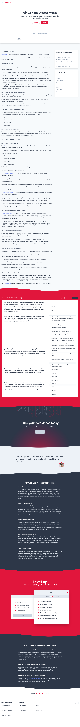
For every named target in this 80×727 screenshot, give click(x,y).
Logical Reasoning (6, 719)
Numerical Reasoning (6, 711)
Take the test (40, 438)
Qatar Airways (59, 90)
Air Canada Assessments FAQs (63, 66)
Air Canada (4, 54)
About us (38, 714)
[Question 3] (62, 298)
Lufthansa (58, 76)
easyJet (58, 87)
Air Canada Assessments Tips (62, 64)
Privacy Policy (39, 716)
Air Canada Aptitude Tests (62, 59)
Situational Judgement (7, 721)
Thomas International (9, 146)
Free (22, 622)
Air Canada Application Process (63, 57)
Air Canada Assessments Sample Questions (65, 62)
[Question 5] (69, 298)
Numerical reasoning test (9, 174)
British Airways (59, 85)
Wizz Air (58, 78)
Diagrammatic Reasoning (7, 716)
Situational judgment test (9, 213)
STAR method (7, 284)
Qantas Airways (59, 80)
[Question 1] (56, 298)
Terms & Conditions (40, 719)
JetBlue (58, 94)
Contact (37, 711)
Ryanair (57, 83)
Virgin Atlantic (59, 92)
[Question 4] (65, 298)
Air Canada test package (33, 684)
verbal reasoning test (8, 193)
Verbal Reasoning (5, 714)
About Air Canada (60, 55)
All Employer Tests (23, 714)
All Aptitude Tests (22, 711)
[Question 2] (59, 298)
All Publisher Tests (23, 716)
